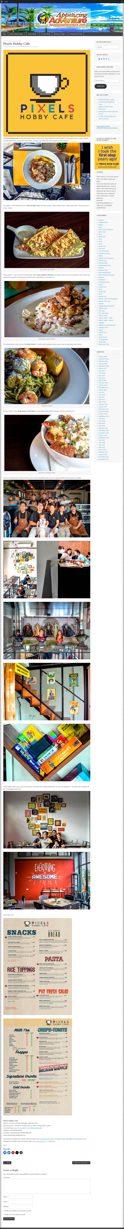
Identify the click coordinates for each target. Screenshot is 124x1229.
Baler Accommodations (106, 229)
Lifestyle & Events (76, 34)
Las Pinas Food (103, 251)
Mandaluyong (103, 263)
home (5, 1145)
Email (5, 1201)
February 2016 (103, 428)
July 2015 (102, 440)
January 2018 (103, 385)
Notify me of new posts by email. (15, 1214)
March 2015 (102, 449)
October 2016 (103, 414)
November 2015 (104, 433)
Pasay (101, 284)
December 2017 (104, 387)
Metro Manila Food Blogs (106, 275)
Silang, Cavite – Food (105, 318)
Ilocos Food (102, 246)
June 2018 (102, 373)
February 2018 (103, 383)
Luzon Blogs (32, 34)
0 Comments (34, 46)
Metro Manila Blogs (16, 34)
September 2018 (104, 366)
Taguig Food (102, 332)
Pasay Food (102, 287)
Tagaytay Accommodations (107, 325)
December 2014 (104, 457)
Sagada (101, 303)
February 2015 (103, 452)
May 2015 (102, 445)
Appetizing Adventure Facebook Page (53, 1139)
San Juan (102, 311)
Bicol (100, 234)
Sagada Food (103, 308)
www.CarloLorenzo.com (39, 1141)
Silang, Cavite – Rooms (106, 320)
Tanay (100, 335)
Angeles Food (103, 222)
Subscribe (100, 86)
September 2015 (104, 438)
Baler (100, 227)
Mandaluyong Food (105, 265)
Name (5, 1197)
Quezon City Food (104, 301)
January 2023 (103, 363)
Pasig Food (102, 292)
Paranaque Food (104, 282)
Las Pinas (102, 248)
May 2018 (102, 375)
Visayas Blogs (46, 34)
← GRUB (7, 1162)
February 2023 (103, 361)
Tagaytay (101, 323)
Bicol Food (102, 236)
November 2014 (104, 459)
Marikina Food (103, 270)
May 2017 (102, 397)
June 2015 (102, 442)
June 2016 (102, 421)
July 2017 (102, 392)
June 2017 (102, 395)
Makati (101, 256)
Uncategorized (103, 339)
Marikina (101, 268)
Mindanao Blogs (59, 34)
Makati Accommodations (106, 258)
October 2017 (103, 390)
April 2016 (102, 426)
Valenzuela (6, 41)
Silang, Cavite (103, 315)
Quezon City (102, 296)
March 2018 (102, 380)
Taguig (101, 330)
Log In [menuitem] (6, 1)
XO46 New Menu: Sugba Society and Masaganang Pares (107, 102)
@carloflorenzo (80, 1139)
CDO (100, 239)
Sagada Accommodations (107, 306)
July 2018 (102, 371)
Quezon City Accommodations (108, 299)
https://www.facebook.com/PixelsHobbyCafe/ (28, 1128)
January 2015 (103, 454)
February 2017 (103, 404)
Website (5, 1206)
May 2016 (102, 423)
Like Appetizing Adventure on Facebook (107, 127)
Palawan (101, 277)
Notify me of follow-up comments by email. (18, 1211)
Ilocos (100, 244)
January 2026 (103, 356)
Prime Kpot (102, 109)
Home (5, 34)
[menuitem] (2, 1)
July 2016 (102, 418)
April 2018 (102, 378)
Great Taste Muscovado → (81, 1162)
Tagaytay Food (103, 327)
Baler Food (102, 232)
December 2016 (104, 409)
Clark (100, 241)
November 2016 (104, 411)
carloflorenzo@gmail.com (11, 46)
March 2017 (102, 402)
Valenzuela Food (16, 41)
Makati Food (102, 260)
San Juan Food (103, 313)
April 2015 (102, 447)
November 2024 (104, 359)
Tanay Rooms (103, 337)
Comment (6, 1177)
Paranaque (102, 279)
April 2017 (102, 399)
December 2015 (104, 430)
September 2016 (104, 416)
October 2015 (103, 435)
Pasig (100, 289)
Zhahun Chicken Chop (106, 106)
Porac (100, 294)
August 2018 (103, 368)
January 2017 (103, 406)
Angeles (101, 220)
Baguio (101, 225)
